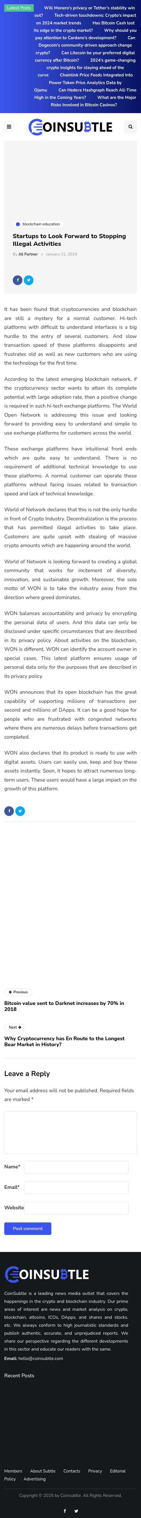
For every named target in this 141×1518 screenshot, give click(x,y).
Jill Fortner (28, 254)
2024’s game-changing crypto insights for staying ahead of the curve (87, 67)
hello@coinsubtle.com (40, 1358)
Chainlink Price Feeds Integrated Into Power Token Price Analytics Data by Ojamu (83, 82)
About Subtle (43, 1471)
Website (14, 1207)
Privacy (95, 1471)
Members (13, 1471)
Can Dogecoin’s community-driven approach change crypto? (85, 45)
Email (12, 1187)
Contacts (72, 1471)
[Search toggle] (130, 127)
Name (12, 1166)
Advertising (35, 1479)
